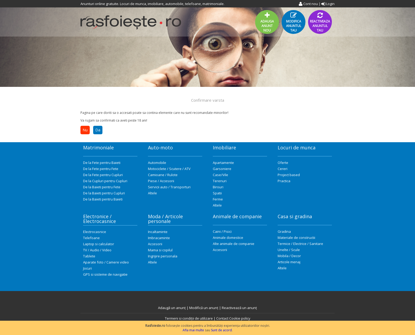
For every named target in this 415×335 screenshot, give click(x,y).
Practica (284, 180)
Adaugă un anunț (172, 307)
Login (328, 3)
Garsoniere (222, 168)
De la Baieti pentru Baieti (103, 199)
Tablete (89, 256)
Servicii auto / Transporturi (169, 187)
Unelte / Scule (289, 249)
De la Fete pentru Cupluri (103, 174)
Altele (152, 193)
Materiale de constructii (296, 237)
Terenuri (220, 180)
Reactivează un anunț (239, 307)
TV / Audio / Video (97, 250)
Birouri (218, 187)
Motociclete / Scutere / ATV (169, 168)
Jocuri (87, 268)
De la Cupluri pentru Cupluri (105, 180)
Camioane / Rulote (163, 174)
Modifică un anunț (203, 307)
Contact (222, 318)
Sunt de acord (221, 330)
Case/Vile (220, 174)
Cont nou (308, 3)
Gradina (284, 231)
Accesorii (155, 244)
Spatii (217, 193)
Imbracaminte (159, 237)
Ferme (218, 199)
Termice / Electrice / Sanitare (300, 243)
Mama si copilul (160, 250)
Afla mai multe (193, 330)
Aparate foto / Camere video (106, 262)
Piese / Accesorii (161, 180)
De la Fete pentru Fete (100, 168)
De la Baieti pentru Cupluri (104, 193)
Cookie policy (239, 318)
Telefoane (91, 237)
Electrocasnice (94, 231)
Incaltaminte (158, 231)
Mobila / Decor (289, 255)
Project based (289, 174)
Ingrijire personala (162, 256)
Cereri (282, 168)
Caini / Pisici (222, 231)
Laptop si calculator (98, 244)
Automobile (157, 162)
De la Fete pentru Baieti (101, 162)
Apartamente (223, 162)
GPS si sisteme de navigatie (105, 274)
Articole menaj (289, 262)
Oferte (283, 162)
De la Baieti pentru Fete (101, 187)
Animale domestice (228, 237)
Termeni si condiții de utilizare (189, 318)
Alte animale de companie (233, 243)
